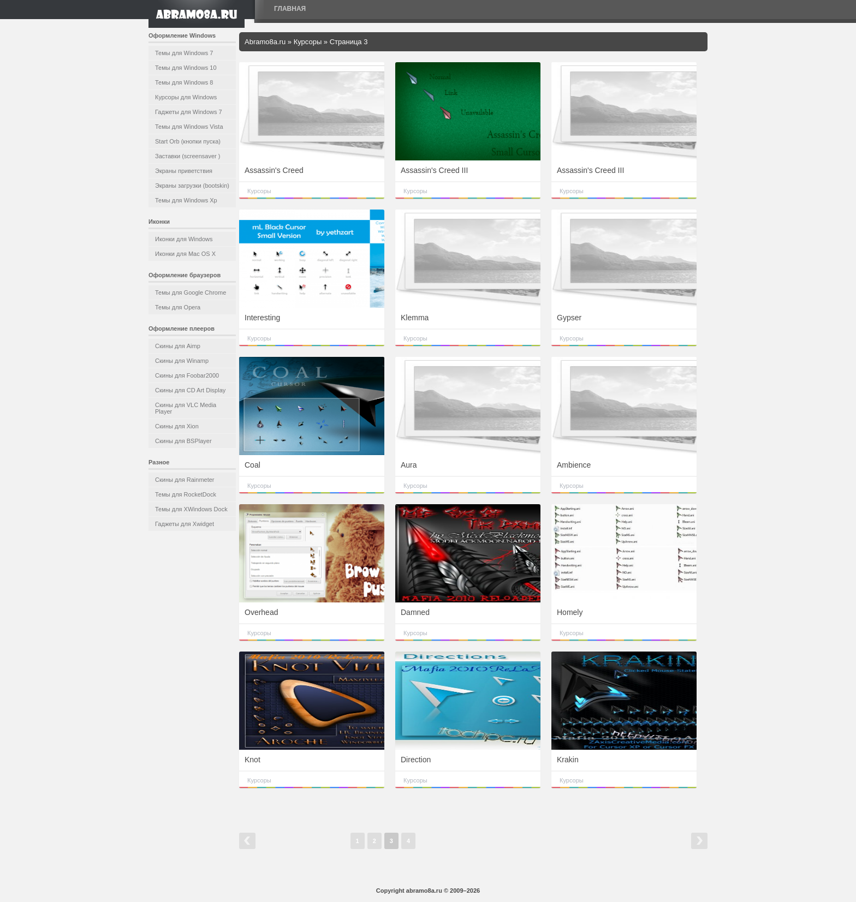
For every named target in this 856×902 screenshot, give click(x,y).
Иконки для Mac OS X (185, 253)
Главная (290, 9)
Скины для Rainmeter (185, 479)
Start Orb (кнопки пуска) (188, 141)
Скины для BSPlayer (183, 441)
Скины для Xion (177, 426)
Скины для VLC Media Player (185, 408)
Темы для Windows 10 (186, 67)
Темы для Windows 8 (184, 82)
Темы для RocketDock (185, 494)
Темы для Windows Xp (186, 200)
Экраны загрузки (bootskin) (192, 185)
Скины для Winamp (182, 360)
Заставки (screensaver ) (187, 156)
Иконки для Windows (184, 239)
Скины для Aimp (177, 346)
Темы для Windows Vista (189, 126)
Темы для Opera (177, 307)
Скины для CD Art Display (190, 390)
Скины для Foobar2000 (187, 375)
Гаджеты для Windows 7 (188, 112)
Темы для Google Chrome (190, 292)
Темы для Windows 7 (184, 53)
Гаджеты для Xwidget (184, 524)
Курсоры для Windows (186, 97)
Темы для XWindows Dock (191, 509)
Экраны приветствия (183, 171)
